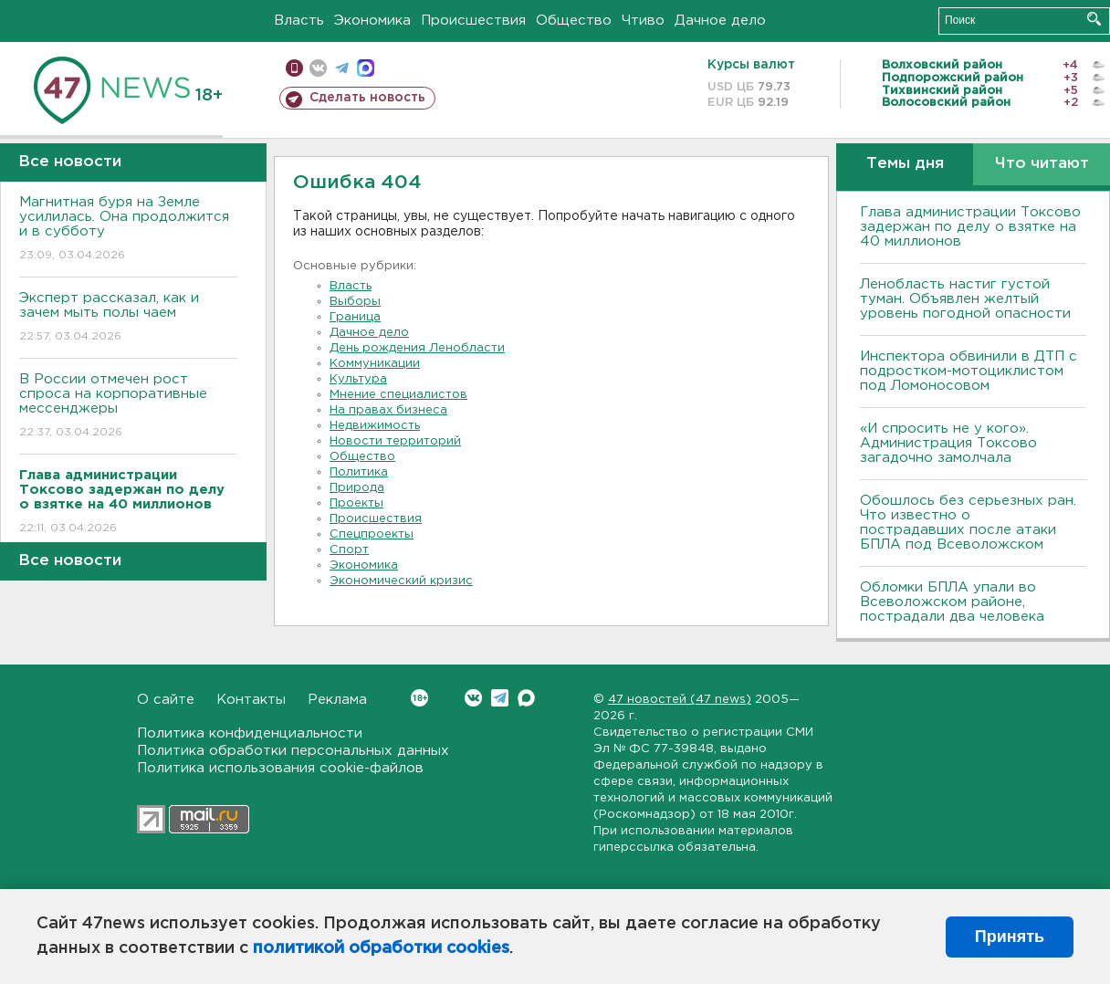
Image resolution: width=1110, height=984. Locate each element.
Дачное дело (720, 20)
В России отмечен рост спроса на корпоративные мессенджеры (128, 406)
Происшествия (473, 20)
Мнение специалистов (398, 395)
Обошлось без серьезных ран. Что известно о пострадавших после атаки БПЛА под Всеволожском (968, 522)
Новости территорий (395, 441)
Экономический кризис (401, 581)
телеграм (342, 68)
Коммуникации (375, 364)
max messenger (365, 68)
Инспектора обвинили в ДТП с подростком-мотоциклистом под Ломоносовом (968, 371)
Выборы (355, 302)
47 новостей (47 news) (679, 700)
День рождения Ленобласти (417, 348)
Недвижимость (375, 426)
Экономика (372, 20)
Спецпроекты (372, 534)
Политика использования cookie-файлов (280, 768)
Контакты (251, 700)
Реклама (337, 700)
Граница (355, 317)
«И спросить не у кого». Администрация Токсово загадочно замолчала (948, 443)
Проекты (356, 503)
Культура (358, 379)
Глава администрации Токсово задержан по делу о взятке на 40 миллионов (970, 226)
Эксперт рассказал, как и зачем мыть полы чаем (128, 318)
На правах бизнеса (388, 410)
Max (526, 698)
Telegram (499, 698)
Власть (299, 20)
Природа (357, 488)
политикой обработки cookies (381, 948)
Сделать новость (367, 97)
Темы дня (905, 164)
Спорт (349, 550)
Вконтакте (419, 698)
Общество (574, 20)
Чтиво (643, 20)
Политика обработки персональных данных (293, 751)
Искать (1094, 19)
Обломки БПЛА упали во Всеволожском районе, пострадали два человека (952, 602)
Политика (359, 472)
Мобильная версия (294, 68)
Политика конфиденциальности (249, 733)
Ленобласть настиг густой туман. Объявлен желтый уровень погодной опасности (965, 298)
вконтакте (318, 68)
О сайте (165, 700)
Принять (1009, 936)
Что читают (1042, 164)
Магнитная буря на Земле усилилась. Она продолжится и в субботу (128, 229)
